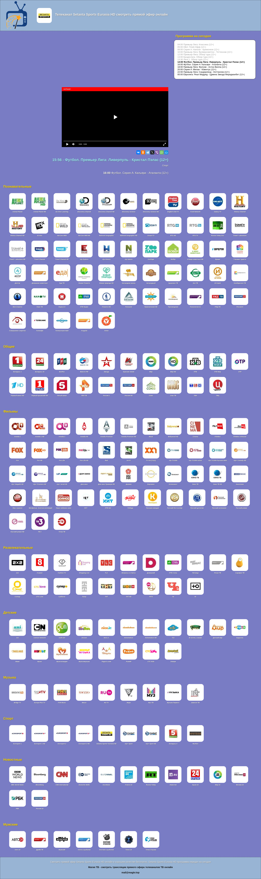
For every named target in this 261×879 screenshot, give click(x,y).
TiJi (173, 638)
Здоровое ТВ (173, 283)
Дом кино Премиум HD (106, 484)
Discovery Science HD (151, 212)
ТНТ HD (128, 597)
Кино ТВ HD (217, 484)
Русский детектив (197, 508)
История (218, 283)
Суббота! (62, 597)
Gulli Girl (62, 638)
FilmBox (218, 437)
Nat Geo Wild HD (84, 235)
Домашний (151, 573)
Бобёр (173, 259)
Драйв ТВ (39, 850)
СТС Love (39, 597)
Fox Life (62, 460)
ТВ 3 (39, 532)
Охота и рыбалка (84, 850)
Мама (17, 661)
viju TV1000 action (195, 460)
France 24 (128, 785)
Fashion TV (62, 573)
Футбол (195, 744)
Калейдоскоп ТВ (240, 283)
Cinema (195, 437)
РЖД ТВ (218, 307)
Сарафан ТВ (240, 573)
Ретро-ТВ (217, 573)
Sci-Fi (129, 460)
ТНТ (106, 597)
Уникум (173, 661)
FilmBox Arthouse (240, 437)
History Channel (240, 212)
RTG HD (173, 235)
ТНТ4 (151, 597)
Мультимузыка (84, 661)
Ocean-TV (150, 235)
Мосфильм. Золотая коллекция (40, 508)
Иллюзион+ (173, 484)
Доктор (17, 283)
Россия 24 (39, 808)
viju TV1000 (173, 460)
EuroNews (106, 785)
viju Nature (129, 259)
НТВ (195, 372)
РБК (17, 808)
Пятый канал (62, 395)
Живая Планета (84, 283)
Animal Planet (17, 212)
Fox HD (39, 460)
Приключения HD (150, 307)
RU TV (106, 702)
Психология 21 (195, 307)
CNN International (62, 785)
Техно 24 (129, 850)
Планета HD (106, 307)
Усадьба (84, 331)
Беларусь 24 (39, 372)
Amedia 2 (62, 437)
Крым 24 (195, 785)
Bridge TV (17, 702)
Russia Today (151, 785)
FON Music (62, 702)
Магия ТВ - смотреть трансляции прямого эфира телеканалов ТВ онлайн (130, 867)
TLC (106, 573)
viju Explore (84, 259)
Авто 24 (17, 850)
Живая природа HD (106, 283)
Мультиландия (62, 661)
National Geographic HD (128, 235)
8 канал (39, 573)
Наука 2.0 (62, 307)
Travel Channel (39, 259)
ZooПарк (151, 259)
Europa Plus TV (39, 702)
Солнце (17, 597)
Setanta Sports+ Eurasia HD (106, 744)
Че (173, 597)
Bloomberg (40, 785)
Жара (129, 702)
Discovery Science (128, 212)
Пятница (195, 573)
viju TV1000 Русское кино (217, 460)
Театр (84, 597)
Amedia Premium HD (128, 437)
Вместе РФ (84, 372)
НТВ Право (84, 307)
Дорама (128, 484)
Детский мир (217, 638)
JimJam (84, 638)
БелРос (62, 372)
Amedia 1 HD (39, 437)
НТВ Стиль (173, 573)
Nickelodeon (128, 638)
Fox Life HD (84, 460)
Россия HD (128, 395)
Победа (130, 508)
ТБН (195, 395)
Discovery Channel (84, 212)
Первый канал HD (17, 395)
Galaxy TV (217, 212)
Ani (17, 638)
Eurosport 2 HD (84, 744)
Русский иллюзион (219, 508)
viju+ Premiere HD (39, 484)
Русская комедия (152, 508)
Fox (17, 460)
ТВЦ (217, 395)
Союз (151, 395)
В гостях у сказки (195, 638)
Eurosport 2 (62, 744)
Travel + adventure (240, 235)
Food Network (195, 212)
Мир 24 (217, 785)
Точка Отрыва (151, 850)
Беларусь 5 (173, 744)
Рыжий (128, 661)
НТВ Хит (108, 508)
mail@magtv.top (130, 872)
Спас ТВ (173, 395)
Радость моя (106, 661)
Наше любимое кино (63, 508)
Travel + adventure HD (17, 259)
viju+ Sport (129, 744)
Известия (173, 785)
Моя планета (17, 307)
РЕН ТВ (84, 395)
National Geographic (106, 235)
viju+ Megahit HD (17, 484)
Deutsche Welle (84, 785)
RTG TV (195, 235)
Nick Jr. (106, 638)
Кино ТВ (195, 484)
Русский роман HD (17, 532)
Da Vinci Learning (62, 212)
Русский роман (241, 508)
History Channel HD (17, 235)
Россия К (240, 307)
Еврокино (151, 484)
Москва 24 (240, 785)
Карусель (239, 638)
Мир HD (173, 372)
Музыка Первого (173, 702)
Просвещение (173, 307)
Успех (106, 331)
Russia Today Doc (217, 235)
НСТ (85, 508)
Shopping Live (84, 573)
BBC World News (17, 785)
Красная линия (128, 372)
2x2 (17, 573)
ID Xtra (39, 235)
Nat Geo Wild (62, 235)
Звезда (106, 372)
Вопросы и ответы (129, 573)
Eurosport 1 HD (39, 744)
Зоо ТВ (195, 283)
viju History (106, 259)
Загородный (150, 283)
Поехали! (128, 307)
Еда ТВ (62, 283)
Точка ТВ (62, 532)
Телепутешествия (62, 331)
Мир (150, 372)
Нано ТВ (40, 307)
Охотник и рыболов (106, 850)
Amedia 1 (17, 437)
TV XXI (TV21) (151, 460)
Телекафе (39, 331)
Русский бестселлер (174, 508)
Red (106, 460)
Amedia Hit (84, 437)
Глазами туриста (240, 259)
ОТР (240, 372)
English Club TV (173, 212)
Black (151, 437)
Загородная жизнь (128, 283)
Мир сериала (17, 508)
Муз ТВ (150, 702)
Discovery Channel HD (106, 212)
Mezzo (84, 702)
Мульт (39, 661)
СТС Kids (151, 661)
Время (217, 259)
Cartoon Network (40, 638)
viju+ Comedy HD (240, 460)
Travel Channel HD (62, 259)
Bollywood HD (173, 437)
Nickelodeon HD (151, 638)
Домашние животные (40, 283)
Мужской (62, 850)
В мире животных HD (195, 259)
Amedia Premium (106, 437)
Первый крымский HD (39, 395)
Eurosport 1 (17, 744)
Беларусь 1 (17, 372)
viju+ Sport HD (151, 744)
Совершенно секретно (17, 331)
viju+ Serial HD (62, 484)
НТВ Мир (217, 372)
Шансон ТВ (195, 702)
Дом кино (84, 484)
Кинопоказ (240, 484)
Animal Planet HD (39, 212)
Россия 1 (106, 395)
